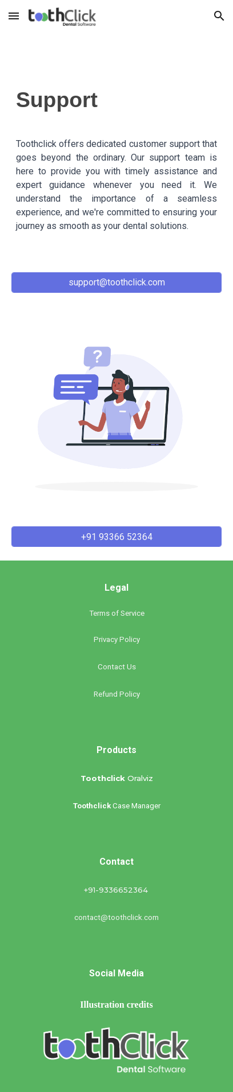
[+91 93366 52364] (116, 536)
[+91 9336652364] (116, 251)
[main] (116, 104)
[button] (13, 15)
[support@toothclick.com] (116, 282)
